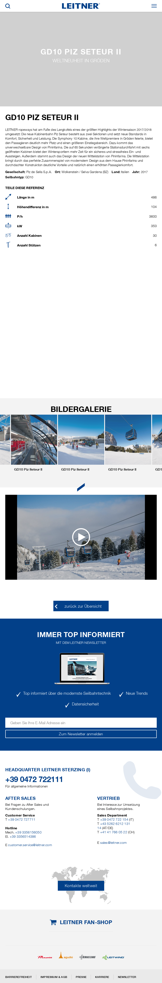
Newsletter (127, 977)
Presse (81, 977)
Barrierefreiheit (18, 977)
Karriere (102, 977)
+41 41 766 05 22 (113, 832)
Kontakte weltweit (81, 885)
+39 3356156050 (28, 832)
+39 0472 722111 (34, 779)
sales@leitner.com (113, 843)
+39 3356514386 (23, 837)
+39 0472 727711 (21, 820)
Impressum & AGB (53, 977)
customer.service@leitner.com (30, 845)
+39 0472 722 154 (114, 820)
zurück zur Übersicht (83, 606)
